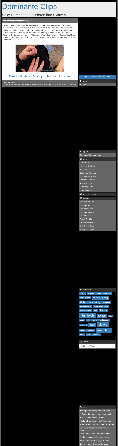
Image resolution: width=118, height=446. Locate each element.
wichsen (96, 335)
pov (88, 320)
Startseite (83, 85)
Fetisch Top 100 (86, 219)
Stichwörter (85, 290)
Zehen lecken (25, 84)
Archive (84, 342)
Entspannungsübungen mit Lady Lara (18, 21)
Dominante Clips (29, 6)
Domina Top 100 (86, 216)
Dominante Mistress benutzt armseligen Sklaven (94, 429)
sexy (92, 324)
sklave (103, 324)
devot (65, 84)
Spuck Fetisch (85, 169)
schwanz (83, 325)
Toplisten (84, 198)
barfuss (91, 293)
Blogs (83, 159)
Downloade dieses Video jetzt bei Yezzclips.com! (39, 76)
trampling (103, 330)
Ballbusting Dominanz (88, 173)
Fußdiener (33, 84)
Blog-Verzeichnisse (88, 194)
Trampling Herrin (86, 183)
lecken (102, 315)
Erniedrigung (72, 84)
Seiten (83, 81)
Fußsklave (47, 84)
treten (82, 335)
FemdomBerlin (15, 84)
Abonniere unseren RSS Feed (97, 77)
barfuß (54, 84)
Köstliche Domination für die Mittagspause (95, 421)
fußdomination (85, 311)
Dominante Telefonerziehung (90, 155)
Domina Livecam (86, 205)
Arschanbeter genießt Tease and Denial (94, 437)
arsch (82, 293)
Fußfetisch (59, 84)
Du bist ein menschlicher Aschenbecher (94, 444)
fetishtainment (85, 306)
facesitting (94, 302)
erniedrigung (100, 297)
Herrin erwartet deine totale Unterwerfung (95, 434)
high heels (88, 315)
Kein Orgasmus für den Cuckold (92, 418)
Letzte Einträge (87, 407)
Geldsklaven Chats (87, 226)
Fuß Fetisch (84, 163)
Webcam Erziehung (87, 229)
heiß (95, 311)
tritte (89, 335)
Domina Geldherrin (87, 202)
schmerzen (104, 320)
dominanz (107, 293)
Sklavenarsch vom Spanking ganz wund (94, 440)
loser (110, 316)
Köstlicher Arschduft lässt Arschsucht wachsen (97, 424)
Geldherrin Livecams (87, 222)
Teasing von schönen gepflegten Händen (95, 411)
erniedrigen (85, 298)
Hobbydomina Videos (88, 176)
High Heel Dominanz (87, 166)
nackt (82, 320)
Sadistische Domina (87, 180)
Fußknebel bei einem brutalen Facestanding (96, 414)
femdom (106, 302)
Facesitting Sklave (87, 187)
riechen (95, 320)
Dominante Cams (86, 209)
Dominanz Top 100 (87, 212)
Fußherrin (40, 84)
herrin (103, 310)
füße (82, 302)
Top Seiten (85, 152)
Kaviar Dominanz (86, 190)
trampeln (90, 331)
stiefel (82, 331)
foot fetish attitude (101, 306)
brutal (98, 293)
